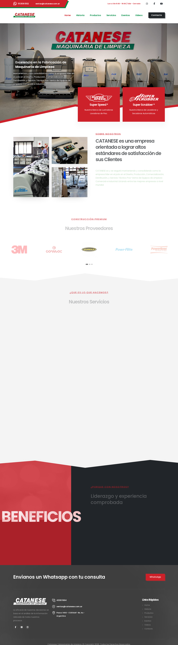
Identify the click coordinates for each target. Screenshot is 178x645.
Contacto (148, 629)
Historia (80, 15)
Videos (138, 15)
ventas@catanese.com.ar (47, 3)
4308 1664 (61, 600)
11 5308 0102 (23, 3)
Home (67, 15)
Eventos (125, 15)
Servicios (111, 15)
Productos (95, 15)
